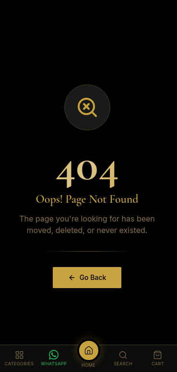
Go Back (87, 277)
